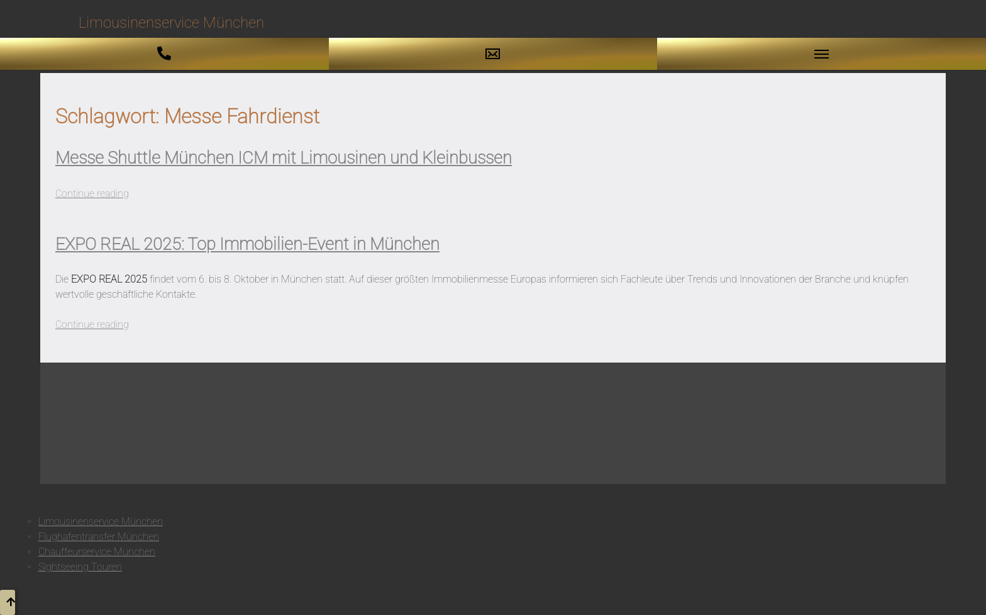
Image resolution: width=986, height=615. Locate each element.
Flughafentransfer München (98, 537)
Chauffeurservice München (96, 552)
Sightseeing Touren (80, 567)
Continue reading (92, 194)
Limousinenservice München (100, 522)
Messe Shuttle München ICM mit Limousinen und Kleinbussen (283, 158)
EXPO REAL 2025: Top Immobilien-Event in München (247, 244)
